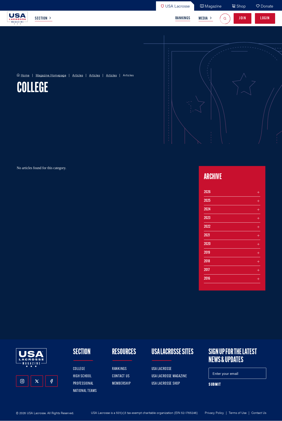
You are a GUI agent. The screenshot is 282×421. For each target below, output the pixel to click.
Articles (77, 75)
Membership (121, 383)
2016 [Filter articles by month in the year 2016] (207, 279)
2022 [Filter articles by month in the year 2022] (207, 227)
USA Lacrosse (175, 6)
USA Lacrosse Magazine (169, 376)
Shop (239, 6)
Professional (83, 383)
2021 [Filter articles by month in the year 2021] (207, 235)
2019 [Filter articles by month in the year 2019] (207, 253)
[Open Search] (225, 19)
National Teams (85, 391)
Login (265, 18)
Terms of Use (238, 413)
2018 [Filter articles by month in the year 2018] (207, 261)
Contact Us (120, 376)
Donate (264, 6)
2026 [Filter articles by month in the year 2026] (207, 192)
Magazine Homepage (51, 75)
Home (25, 75)
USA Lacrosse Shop (166, 383)
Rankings (182, 18)
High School (82, 376)
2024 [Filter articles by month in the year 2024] (207, 209)
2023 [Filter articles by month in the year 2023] (207, 218)
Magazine (210, 6)
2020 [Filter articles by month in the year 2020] (207, 244)
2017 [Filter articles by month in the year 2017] (207, 270)
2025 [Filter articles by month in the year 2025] (207, 201)
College (79, 369)
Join (242, 18)
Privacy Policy (214, 413)
